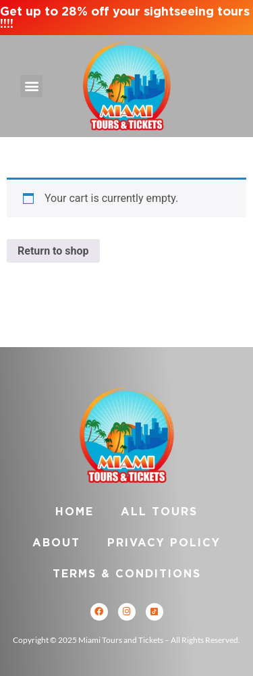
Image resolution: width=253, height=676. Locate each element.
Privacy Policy (164, 542)
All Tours (159, 511)
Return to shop (53, 250)
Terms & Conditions (127, 573)
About (56, 542)
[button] (31, 86)
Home (74, 511)
